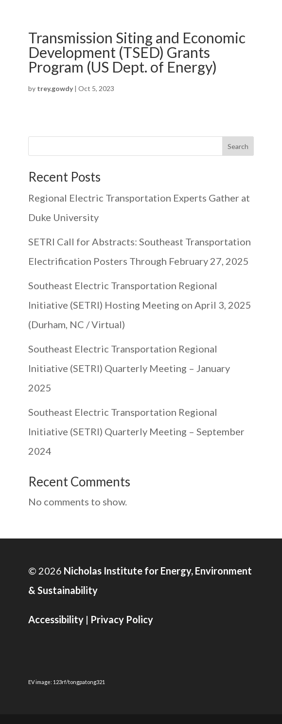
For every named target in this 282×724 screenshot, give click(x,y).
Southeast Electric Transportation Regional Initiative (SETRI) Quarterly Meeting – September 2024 (136, 431)
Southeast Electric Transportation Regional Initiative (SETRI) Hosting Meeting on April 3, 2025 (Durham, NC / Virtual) (139, 304)
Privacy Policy (121, 619)
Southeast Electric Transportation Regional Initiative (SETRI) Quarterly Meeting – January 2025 (129, 368)
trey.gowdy (55, 88)
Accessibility (56, 619)
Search (238, 146)
